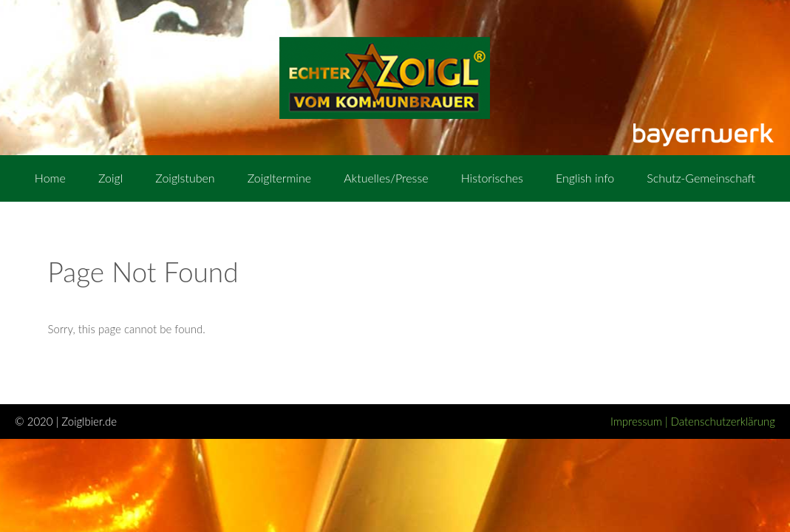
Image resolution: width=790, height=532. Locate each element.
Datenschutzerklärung (723, 421)
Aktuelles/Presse (386, 178)
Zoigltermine (279, 178)
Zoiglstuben (184, 178)
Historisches (492, 178)
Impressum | (640, 421)
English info (585, 178)
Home (50, 178)
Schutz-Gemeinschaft (701, 178)
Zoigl (110, 178)
